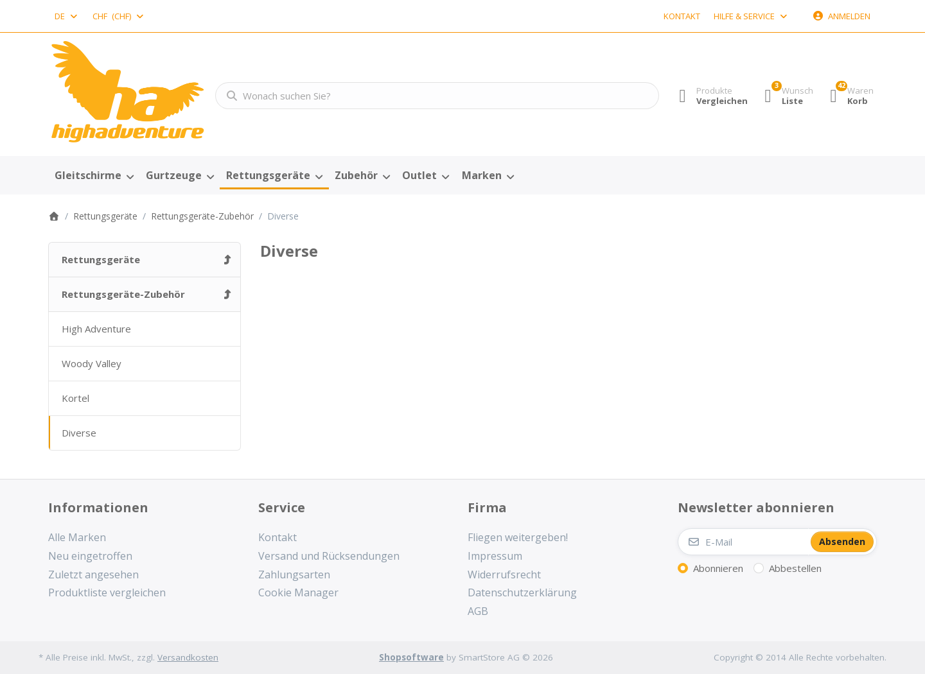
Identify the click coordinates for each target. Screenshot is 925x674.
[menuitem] (93, 176)
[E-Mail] (743, 541)
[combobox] (66, 16)
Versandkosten (187, 657)
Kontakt (682, 16)
